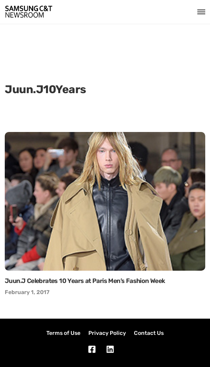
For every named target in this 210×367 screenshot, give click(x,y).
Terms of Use (63, 333)
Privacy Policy (107, 333)
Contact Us (149, 333)
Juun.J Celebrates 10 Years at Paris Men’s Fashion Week (85, 281)
